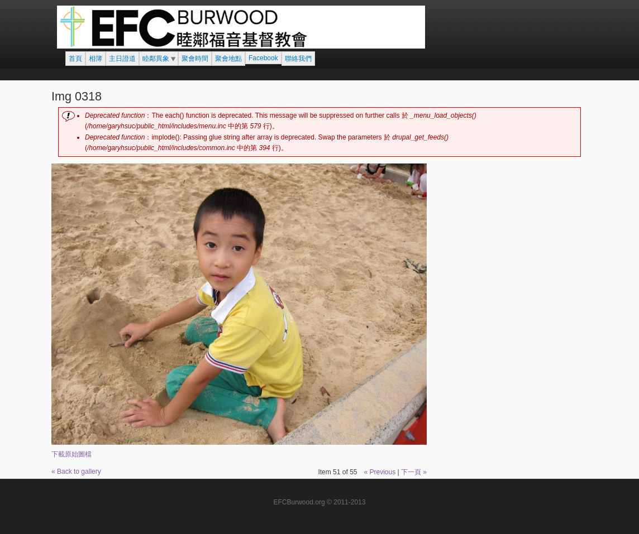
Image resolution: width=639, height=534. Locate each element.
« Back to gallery (76, 471)
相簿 (95, 58)
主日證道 (122, 58)
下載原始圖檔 (71, 454)
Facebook (263, 58)
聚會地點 (228, 58)
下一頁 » (414, 472)
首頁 (75, 58)
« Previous (379, 472)
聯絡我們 (298, 58)
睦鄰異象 (155, 58)
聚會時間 (195, 58)
